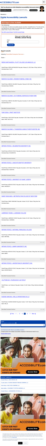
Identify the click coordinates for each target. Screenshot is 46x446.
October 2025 (4, 372)
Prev (12, 212)
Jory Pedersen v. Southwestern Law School (14, 192)
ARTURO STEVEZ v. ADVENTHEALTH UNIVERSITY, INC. (17, 182)
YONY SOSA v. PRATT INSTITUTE (11, 92)
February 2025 (4, 392)
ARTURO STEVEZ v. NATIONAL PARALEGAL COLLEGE (17, 162)
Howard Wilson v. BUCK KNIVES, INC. (9, 278)
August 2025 (4, 378)
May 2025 (3, 384)
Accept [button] (20, 443)
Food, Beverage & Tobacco (7, 337)
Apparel (2, 343)
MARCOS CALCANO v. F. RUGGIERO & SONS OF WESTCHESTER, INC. (21, 102)
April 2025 (3, 386)
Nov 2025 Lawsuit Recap (7, 32)
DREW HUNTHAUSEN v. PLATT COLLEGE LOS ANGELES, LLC (19, 62)
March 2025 (3, 389)
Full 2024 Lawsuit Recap (18, 32)
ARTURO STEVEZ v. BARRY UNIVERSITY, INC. (14, 172)
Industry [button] (12, 54)
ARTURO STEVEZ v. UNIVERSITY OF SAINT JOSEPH (16, 132)
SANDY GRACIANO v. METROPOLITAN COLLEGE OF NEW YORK (19, 142)
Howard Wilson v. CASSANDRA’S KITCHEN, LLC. (11, 289)
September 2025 (4, 375)
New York (3, 363)
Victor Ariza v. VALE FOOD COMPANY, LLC (10, 283)
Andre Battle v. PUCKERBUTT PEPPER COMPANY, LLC (13, 286)
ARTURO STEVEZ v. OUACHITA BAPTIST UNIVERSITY (16, 122)
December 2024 (4, 398)
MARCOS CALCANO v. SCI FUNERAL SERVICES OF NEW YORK (19, 82)
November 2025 (4, 370)
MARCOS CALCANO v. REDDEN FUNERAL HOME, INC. (17, 72)
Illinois (2, 352)
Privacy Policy (14, 437)
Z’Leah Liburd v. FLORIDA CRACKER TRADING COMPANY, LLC (14, 281)
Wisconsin (3, 358)
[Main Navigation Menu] (43, 2)
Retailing (3, 335)
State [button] (2, 57)
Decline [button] (25, 443)
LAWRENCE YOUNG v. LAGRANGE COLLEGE (14, 152)
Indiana (2, 361)
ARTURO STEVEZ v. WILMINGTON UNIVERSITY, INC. (16, 112)
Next (33, 212)
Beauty (2, 346)
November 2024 (4, 400)
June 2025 (3, 381)
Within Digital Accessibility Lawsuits (8, 221)
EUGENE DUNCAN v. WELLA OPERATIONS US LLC (15, 202)
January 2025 (4, 395)
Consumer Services (5, 340)
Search (2, 220)
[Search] (23, 223)
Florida (2, 355)
